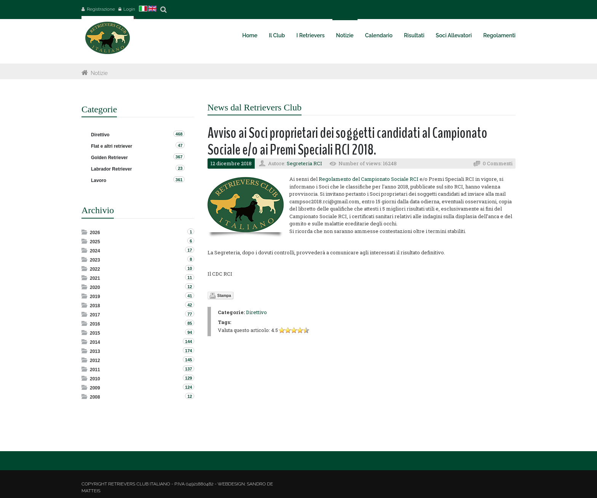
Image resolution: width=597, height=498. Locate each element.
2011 (95, 369)
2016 (95, 324)
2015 (95, 333)
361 (179, 179)
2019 (95, 296)
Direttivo (256, 312)
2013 (95, 351)
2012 (95, 360)
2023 (95, 260)
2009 (95, 388)
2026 (95, 232)
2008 (95, 397)
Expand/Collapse (85, 232)
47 (180, 145)
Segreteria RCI (304, 163)
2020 (95, 287)
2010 (95, 378)
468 (179, 134)
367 (179, 157)
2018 (95, 305)
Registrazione (101, 9)
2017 (95, 315)
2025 (95, 241)
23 (180, 168)
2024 (95, 251)
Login (129, 9)
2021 (95, 278)
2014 (95, 342)
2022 (95, 269)
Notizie (99, 73)
